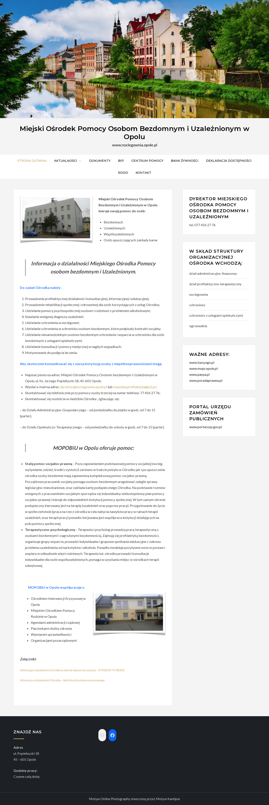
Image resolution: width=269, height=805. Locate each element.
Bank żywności (184, 161)
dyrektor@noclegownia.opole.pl (83, 387)
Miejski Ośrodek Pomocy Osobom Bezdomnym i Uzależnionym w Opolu (134, 132)
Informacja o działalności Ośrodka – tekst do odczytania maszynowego (62, 680)
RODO (123, 173)
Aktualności (68, 161)
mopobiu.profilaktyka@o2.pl (134, 387)
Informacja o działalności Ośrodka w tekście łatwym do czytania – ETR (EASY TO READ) (72, 670)
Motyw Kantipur (168, 799)
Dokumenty (100, 161)
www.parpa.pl (199, 374)
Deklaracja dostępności (229, 161)
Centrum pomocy (147, 161)
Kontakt (143, 173)
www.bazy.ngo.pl (201, 362)
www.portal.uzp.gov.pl (205, 427)
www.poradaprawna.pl (205, 380)
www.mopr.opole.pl (203, 368)
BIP (121, 161)
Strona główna (32, 161)
